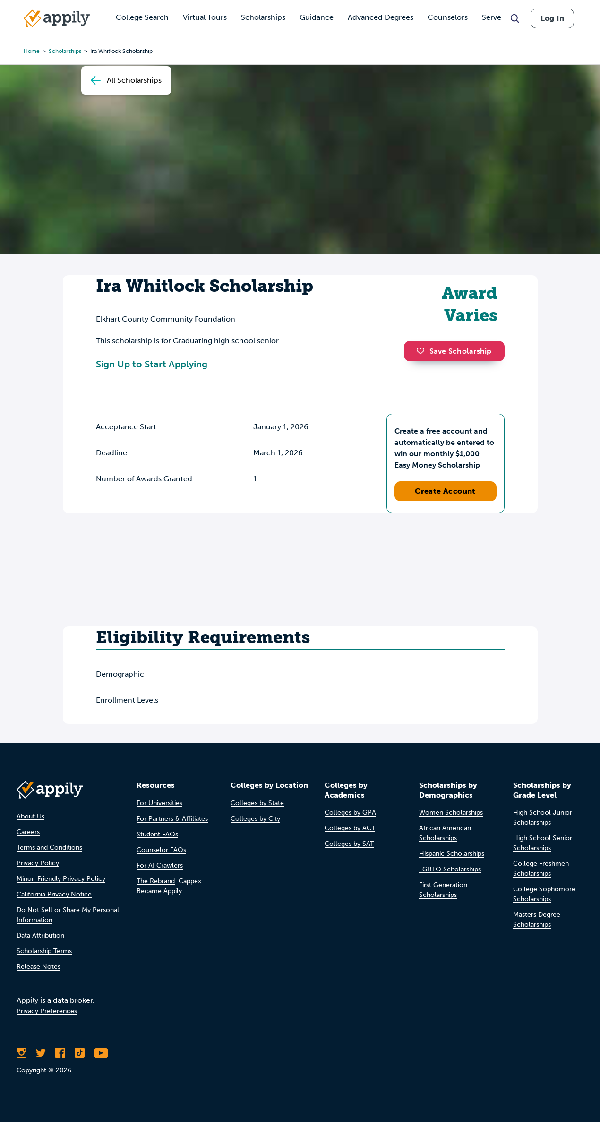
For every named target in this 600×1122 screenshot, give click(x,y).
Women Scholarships (451, 813)
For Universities (159, 803)
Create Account (445, 491)
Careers (28, 832)
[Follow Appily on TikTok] (80, 1053)
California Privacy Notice (54, 894)
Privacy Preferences (47, 1011)
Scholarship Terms (44, 951)
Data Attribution (40, 935)
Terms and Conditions (49, 848)
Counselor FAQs (161, 850)
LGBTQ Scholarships (450, 869)
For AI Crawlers (160, 865)
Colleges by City (255, 819)
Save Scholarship (454, 351)
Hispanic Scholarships (451, 854)
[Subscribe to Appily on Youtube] (101, 1053)
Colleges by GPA (350, 813)
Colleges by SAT (349, 844)
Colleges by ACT (350, 828)
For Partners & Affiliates (172, 819)
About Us (30, 816)
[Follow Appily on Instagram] (21, 1053)
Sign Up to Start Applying (151, 364)
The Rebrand (156, 881)
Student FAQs (157, 834)
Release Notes (38, 967)
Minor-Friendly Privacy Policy (61, 879)
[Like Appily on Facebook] (60, 1053)
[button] (423, 351)
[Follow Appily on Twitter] (41, 1053)
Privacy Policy (38, 863)
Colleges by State (257, 803)
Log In (552, 18)
